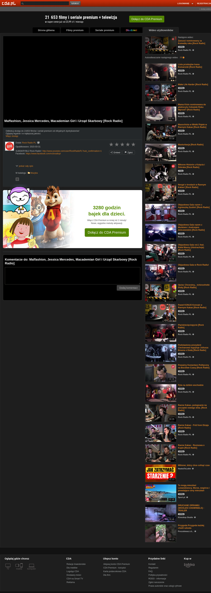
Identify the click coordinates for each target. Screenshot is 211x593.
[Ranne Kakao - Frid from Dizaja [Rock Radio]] (160, 432)
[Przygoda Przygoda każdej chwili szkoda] (160, 533)
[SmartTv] (22, 571)
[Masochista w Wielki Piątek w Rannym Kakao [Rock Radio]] (160, 132)
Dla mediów (72, 568)
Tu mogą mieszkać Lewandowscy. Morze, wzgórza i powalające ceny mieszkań (193, 488)
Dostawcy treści (74, 575)
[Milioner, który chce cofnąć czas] (160, 473)
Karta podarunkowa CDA (114, 571)
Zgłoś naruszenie (156, 582)
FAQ (150, 571)
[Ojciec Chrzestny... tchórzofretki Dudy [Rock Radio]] (160, 292)
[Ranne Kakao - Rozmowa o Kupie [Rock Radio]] (160, 453)
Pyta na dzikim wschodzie (190, 385)
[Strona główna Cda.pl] (9, 3)
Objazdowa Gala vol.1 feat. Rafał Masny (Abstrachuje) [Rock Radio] (191, 247)
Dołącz (146, 19)
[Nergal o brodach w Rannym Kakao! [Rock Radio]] (160, 192)
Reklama (71, 582)
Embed (115, 152)
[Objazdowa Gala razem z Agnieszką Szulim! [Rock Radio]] (160, 212)
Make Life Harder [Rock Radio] (193, 84)
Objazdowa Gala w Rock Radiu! (193, 265)
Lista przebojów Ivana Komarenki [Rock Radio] (190, 65)
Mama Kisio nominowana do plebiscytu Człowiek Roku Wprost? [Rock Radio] (192, 107)
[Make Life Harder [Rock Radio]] (160, 92)
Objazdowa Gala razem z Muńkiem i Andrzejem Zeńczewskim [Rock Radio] (191, 227)
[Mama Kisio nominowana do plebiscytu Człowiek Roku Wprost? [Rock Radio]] (160, 112)
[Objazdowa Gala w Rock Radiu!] (160, 272)
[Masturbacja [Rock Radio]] (160, 152)
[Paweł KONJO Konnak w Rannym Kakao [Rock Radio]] (160, 312)
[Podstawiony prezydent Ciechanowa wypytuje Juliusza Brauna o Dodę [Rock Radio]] (160, 352)
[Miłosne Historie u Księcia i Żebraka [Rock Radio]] (160, 172)
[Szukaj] (44, 3)
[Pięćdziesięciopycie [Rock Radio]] (160, 332)
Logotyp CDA (73, 571)
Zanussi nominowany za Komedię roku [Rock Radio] (191, 42)
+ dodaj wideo (205, 9)
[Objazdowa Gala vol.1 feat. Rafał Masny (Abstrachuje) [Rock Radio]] (160, 252)
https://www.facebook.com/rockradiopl (43, 153)
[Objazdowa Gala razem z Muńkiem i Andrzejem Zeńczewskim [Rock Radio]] (160, 232)
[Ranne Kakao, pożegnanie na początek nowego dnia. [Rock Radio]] (160, 412)
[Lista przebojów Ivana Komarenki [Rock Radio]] (160, 72)
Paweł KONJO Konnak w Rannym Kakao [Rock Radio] (192, 306)
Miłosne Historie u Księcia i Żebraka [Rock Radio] (191, 165)
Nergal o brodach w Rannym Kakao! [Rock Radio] (192, 186)
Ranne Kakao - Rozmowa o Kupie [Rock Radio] (191, 446)
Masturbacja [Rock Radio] (190, 144)
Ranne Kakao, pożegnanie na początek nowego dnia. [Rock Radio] (192, 408)
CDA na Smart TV (75, 578)
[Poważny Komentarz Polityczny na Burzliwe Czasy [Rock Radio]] (160, 372)
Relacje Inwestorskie (76, 564)
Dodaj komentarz (128, 287)
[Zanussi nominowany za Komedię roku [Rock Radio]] (160, 45)
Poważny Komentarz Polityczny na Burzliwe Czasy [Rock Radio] (193, 366)
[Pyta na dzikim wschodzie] (160, 392)
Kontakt (151, 564)
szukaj (75, 3)
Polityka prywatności (157, 575)
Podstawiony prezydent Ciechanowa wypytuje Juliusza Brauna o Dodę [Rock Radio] (193, 347)
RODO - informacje (157, 578)
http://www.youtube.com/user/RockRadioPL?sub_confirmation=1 (72, 151)
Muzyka (34, 173)
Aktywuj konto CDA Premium (116, 564)
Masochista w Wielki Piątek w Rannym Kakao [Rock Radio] (192, 125)
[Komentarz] (72, 275)
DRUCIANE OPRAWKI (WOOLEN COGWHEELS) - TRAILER (191, 508)
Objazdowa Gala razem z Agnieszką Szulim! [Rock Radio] (194, 206)
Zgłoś (129, 152)
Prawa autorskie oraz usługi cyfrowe (165, 586)
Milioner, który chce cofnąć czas (194, 465)
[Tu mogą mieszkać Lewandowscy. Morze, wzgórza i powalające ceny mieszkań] (160, 493)
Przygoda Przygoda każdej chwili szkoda (191, 526)
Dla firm (106, 575)
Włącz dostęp (12, 136)
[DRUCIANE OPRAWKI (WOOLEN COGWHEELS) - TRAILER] (160, 513)
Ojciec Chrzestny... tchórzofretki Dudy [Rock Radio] (194, 286)
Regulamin (153, 568)
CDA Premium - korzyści (114, 568)
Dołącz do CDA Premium (107, 232)
